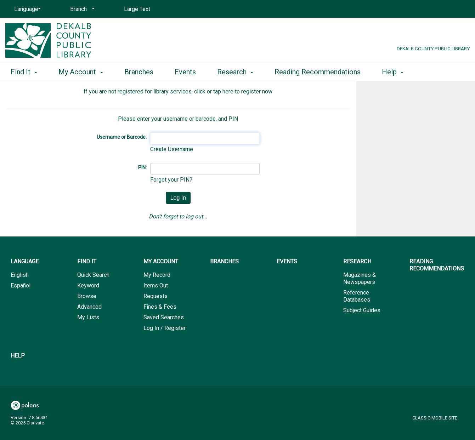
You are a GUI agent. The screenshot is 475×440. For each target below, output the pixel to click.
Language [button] (25, 261)
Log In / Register (164, 328)
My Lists (88, 317)
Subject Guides (361, 310)
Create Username (171, 149)
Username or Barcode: (122, 137)
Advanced (89, 306)
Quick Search (93, 275)
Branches (138, 72)
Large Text (137, 9)
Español (20, 285)
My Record (156, 275)
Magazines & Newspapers (359, 278)
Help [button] (392, 72)
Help (18, 355)
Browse (86, 296)
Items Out (155, 285)
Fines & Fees (159, 306)
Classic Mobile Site (434, 418)
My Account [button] (80, 72)
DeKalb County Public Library (433, 48)
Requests (155, 296)
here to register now (247, 91)
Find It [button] (24, 72)
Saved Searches (163, 317)
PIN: (142, 167)
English (20, 275)
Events (185, 72)
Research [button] (235, 72)
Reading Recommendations (318, 72)
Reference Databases (356, 296)
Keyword (88, 285)
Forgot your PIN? (171, 179)
